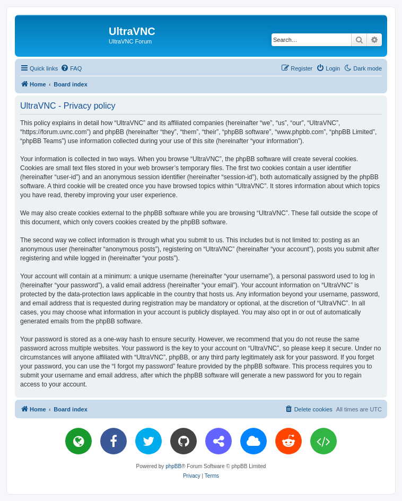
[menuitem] (71, 68)
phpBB (173, 466)
